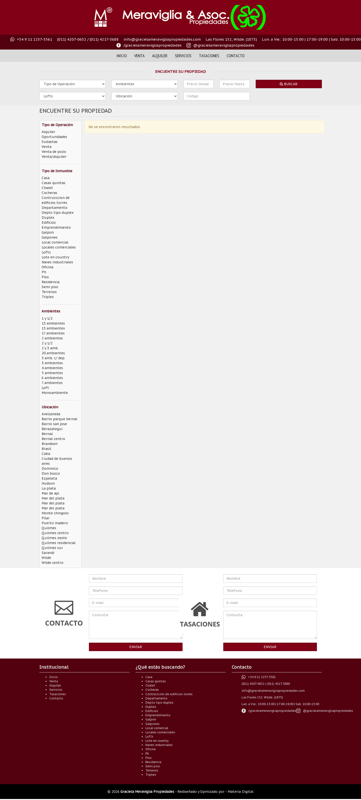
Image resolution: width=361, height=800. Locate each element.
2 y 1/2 (47, 343)
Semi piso (50, 287)
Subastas (49, 141)
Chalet (47, 188)
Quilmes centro (55, 533)
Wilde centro (52, 562)
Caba (46, 453)
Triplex (48, 297)
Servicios (183, 55)
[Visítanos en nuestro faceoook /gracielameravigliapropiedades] (149, 45)
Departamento (54, 207)
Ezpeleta (49, 478)
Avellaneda (51, 414)
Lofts (46, 252)
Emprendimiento (56, 227)
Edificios (49, 222)
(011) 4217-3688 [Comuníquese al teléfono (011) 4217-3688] (104, 39)
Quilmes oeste (54, 538)
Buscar (289, 84)
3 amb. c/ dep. (53, 358)
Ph (44, 272)
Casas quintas (53, 183)
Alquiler (159, 55)
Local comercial (55, 242)
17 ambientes (53, 333)
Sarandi (48, 553)
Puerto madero (55, 523)
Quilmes (49, 528)
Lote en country (55, 257)
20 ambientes (53, 353)
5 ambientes (52, 373)
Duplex (48, 217)
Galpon (48, 232)
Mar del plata (53, 498)
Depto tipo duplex (58, 212)
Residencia (50, 282)
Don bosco (51, 473)
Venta (139, 55)
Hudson (48, 483)
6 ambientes (52, 378)
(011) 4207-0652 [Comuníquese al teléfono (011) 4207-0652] (71, 39)
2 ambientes (52, 338)
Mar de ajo (50, 493)
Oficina (47, 267)
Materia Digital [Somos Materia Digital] (240, 791)
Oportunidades (54, 137)
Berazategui (52, 429)
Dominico (50, 468)
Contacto (236, 55)
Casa (46, 178)
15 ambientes (53, 323)
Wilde (46, 557)
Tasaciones (209, 55)
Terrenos (49, 292)
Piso (45, 277)
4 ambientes (52, 368)
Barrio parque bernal (59, 419)
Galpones (49, 237)
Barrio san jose (54, 424)
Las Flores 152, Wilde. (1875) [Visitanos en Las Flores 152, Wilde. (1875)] (231, 39)
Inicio (121, 55)
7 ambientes (52, 383)
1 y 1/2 (47, 318)
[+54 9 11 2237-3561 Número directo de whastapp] (31, 39)
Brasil (46, 448)
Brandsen (49, 443)
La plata (49, 488)
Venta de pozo (54, 151)
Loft (45, 388)
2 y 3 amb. (50, 348)
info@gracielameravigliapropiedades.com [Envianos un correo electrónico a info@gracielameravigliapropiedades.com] (162, 39)
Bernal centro (53, 439)
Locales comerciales (59, 247)
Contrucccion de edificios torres (169, 694)
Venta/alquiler (54, 156)
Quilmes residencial (59, 543)
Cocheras (49, 193)
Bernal (47, 434)
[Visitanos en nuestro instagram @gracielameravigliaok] (221, 45)
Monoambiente (55, 392)
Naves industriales (57, 262)
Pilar (46, 518)
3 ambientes (52, 363)
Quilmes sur (52, 548)
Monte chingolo (55, 513)
